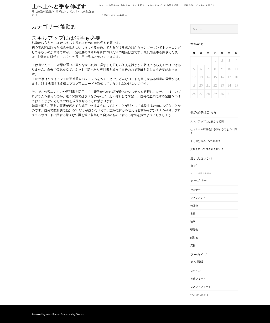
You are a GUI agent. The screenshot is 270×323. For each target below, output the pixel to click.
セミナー (195, 189)
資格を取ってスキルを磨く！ (199, 5)
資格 (192, 245)
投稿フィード (198, 278)
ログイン (195, 270)
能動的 (194, 237)
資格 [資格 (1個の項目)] (209, 173)
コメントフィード (200, 286)
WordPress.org (199, 294)
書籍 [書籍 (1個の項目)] (200, 173)
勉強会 (194, 205)
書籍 (192, 213)
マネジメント (198, 197)
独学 (192, 221)
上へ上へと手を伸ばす (59, 6)
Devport (81, 314)
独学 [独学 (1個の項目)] (204, 173)
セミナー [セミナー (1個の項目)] (194, 173)
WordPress (52, 314)
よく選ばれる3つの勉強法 (113, 15)
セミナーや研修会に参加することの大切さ (122, 5)
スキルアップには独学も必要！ (164, 5)
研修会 (194, 229)
